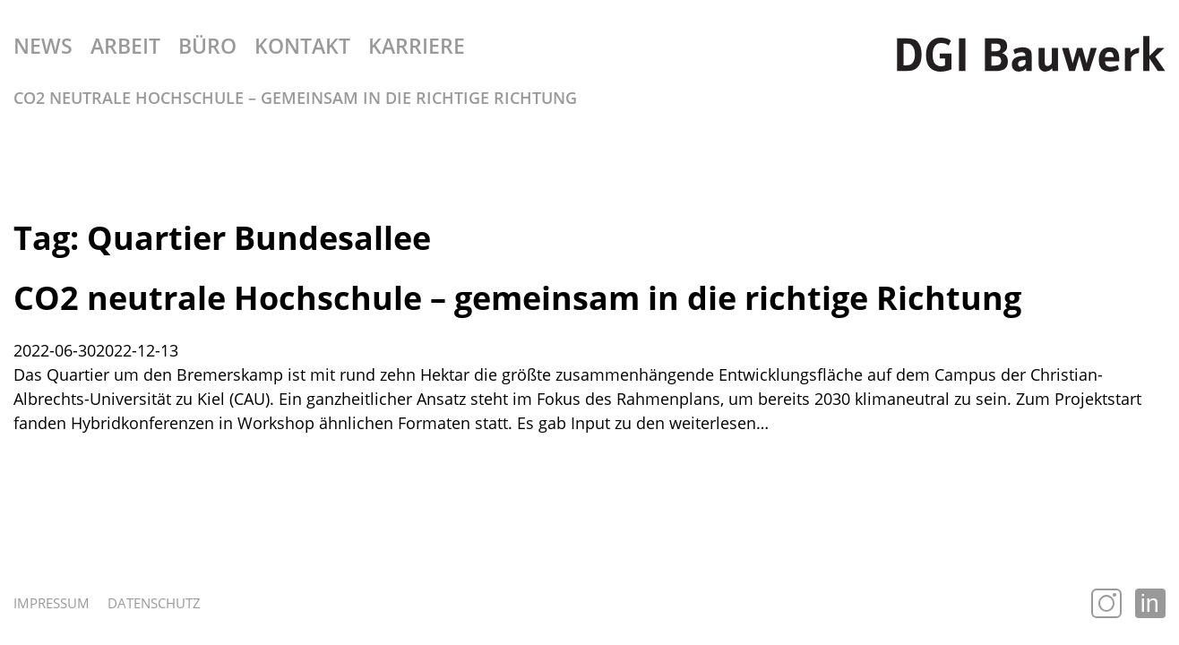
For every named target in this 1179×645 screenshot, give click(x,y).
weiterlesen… (719, 423)
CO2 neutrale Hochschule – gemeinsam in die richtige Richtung (517, 298)
